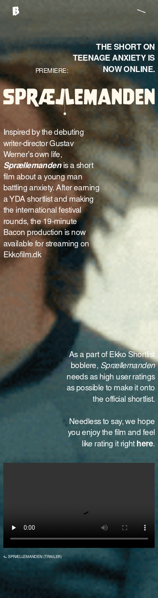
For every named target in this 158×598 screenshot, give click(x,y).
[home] (16, 12)
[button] (144, 10)
